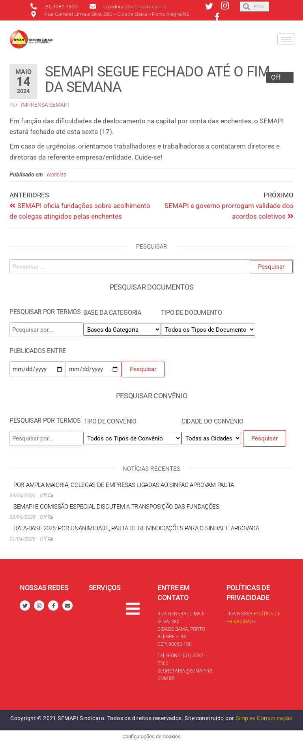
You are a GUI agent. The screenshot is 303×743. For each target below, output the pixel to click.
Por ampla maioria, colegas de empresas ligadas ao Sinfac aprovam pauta (123, 485)
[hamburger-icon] (286, 39)
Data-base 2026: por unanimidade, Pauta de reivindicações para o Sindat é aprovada (136, 528)
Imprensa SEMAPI (45, 105)
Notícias (56, 174)
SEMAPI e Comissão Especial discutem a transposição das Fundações (116, 506)
